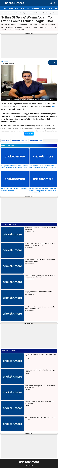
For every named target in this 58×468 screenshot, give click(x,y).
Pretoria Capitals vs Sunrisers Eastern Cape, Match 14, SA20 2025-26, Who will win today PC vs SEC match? (43, 190)
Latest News (10, 13)
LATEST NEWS (13, 8)
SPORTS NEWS (47, 8)
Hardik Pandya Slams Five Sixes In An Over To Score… (40, 417)
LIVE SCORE (25, 8)
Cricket (31, 465)
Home (3, 8)
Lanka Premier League (36, 140)
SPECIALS (35, 8)
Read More (29, 133)
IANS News (5, 61)
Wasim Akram (5, 140)
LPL (53, 106)
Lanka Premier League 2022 (19, 140)
